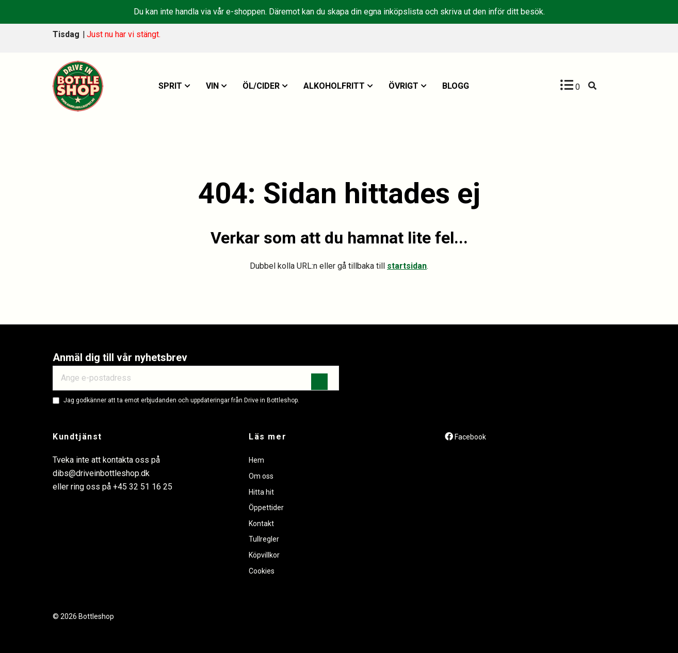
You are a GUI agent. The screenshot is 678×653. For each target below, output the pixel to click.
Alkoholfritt (334, 86)
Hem (256, 460)
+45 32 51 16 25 (142, 487)
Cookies (262, 571)
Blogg (455, 86)
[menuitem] (174, 86)
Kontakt (261, 523)
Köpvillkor (264, 555)
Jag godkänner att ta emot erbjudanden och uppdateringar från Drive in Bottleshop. (181, 400)
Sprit (170, 86)
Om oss (261, 476)
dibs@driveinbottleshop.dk (101, 473)
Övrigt (403, 86)
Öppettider (266, 507)
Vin (212, 86)
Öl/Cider (261, 86)
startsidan (407, 266)
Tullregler (264, 539)
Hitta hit (261, 492)
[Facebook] (465, 437)
